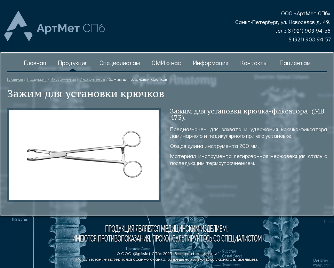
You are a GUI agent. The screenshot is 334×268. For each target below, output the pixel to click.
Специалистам (120, 63)
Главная (35, 63)
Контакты (254, 63)
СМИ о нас (166, 63)
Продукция (73, 63)
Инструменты (63, 79)
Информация (210, 63)
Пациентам (295, 63)
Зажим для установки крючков (138, 79)
